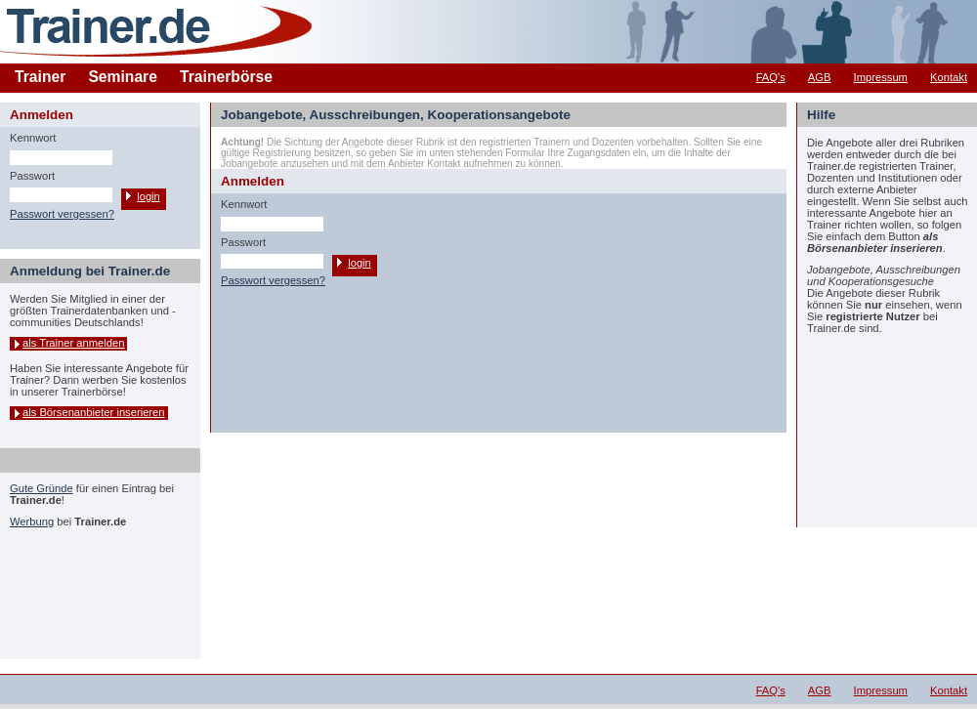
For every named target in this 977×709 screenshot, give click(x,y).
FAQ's (771, 77)
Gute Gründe (41, 488)
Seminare (122, 76)
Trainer (40, 76)
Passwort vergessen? (62, 214)
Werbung (32, 521)
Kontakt (948, 77)
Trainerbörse (226, 76)
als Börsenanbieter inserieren (93, 412)
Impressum (881, 77)
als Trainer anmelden (73, 343)
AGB (819, 77)
